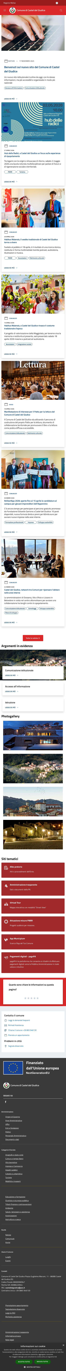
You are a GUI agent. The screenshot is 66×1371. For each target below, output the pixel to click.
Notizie (11, 61)
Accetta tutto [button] (24, 1362)
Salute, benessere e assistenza (17, 1211)
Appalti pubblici (11, 1170)
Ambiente (9, 1208)
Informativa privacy (13, 1336)
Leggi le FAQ (10, 1313)
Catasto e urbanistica (13, 1173)
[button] (33, 1367)
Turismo (8, 1177)
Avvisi (8, 404)
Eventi (8, 1260)
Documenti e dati (12, 1139)
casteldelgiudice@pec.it (15, 1287)
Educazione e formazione (15, 1196)
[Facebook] (5, 1102)
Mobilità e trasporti (13, 1181)
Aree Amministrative (13, 1120)
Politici (8, 1131)
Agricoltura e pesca (13, 1219)
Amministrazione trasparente (17, 1332)
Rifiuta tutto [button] (42, 1362)
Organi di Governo (12, 1116)
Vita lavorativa (11, 1162)
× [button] (63, 1345)
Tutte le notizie (33, 638)
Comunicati (10, 146)
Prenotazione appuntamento (16, 1305)
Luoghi (8, 1256)
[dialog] (33, 1357)
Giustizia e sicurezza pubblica (17, 1200)
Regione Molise (10, 2)
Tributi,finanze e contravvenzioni (18, 1204)
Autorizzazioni (11, 1215)
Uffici (7, 1124)
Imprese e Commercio (14, 1166)
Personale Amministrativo (15, 1135)
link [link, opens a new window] (55, 1357)
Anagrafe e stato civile (14, 1154)
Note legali (9, 1339)
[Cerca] (61, 10)
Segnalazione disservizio (15, 1309)
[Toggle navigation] (4, 10)
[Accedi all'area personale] (57, 3)
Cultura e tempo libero (14, 1158)
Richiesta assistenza (13, 1316)
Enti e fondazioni (12, 1128)
